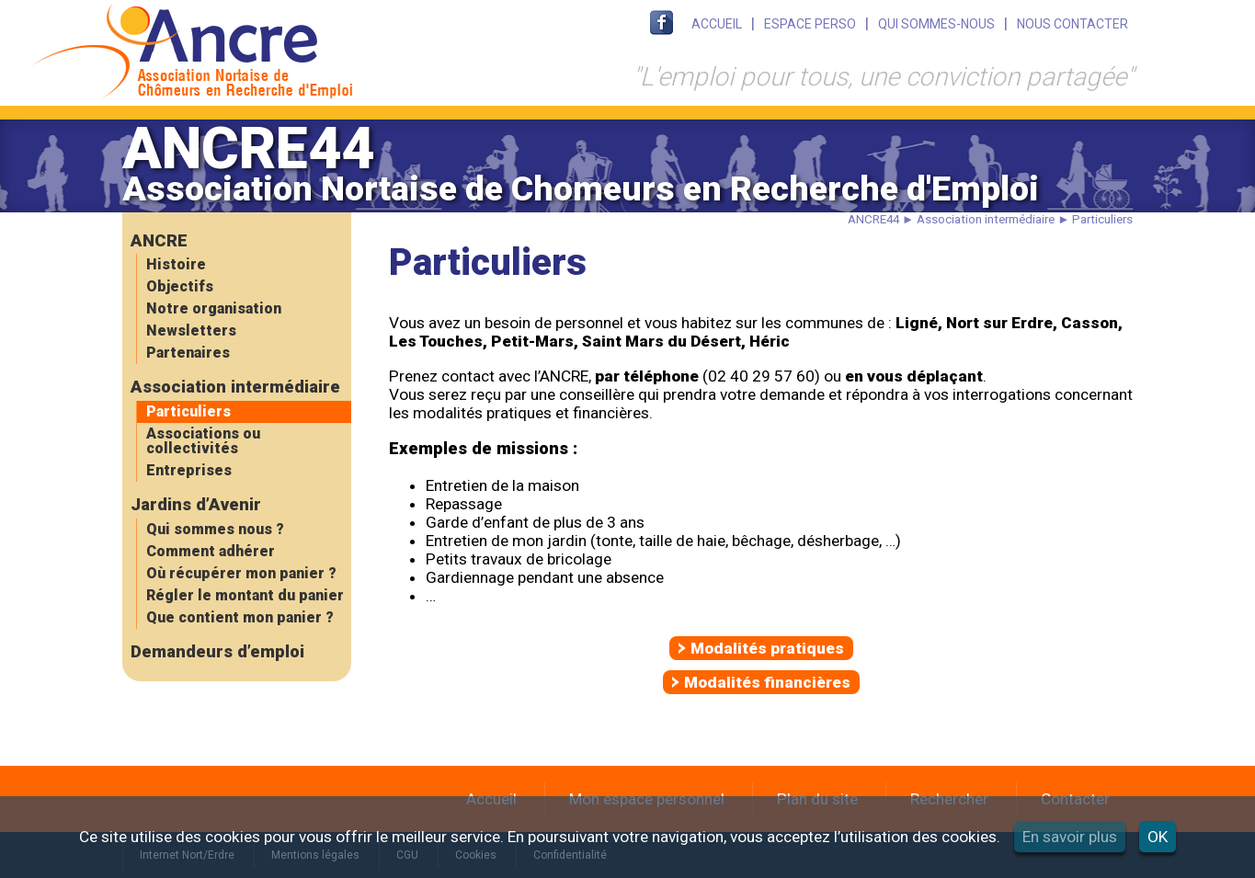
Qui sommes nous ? (215, 529)
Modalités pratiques (767, 648)
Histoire (176, 264)
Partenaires (188, 352)
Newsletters (191, 330)
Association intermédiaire (235, 387)
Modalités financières (767, 682)
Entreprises (189, 470)
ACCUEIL (716, 24)
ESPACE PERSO (810, 24)
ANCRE (159, 241)
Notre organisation (213, 308)
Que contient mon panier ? (240, 617)
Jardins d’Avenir (196, 505)
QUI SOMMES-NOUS (936, 24)
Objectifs (179, 286)
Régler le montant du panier (245, 595)
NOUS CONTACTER (1072, 24)
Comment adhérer (210, 551)
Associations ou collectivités (203, 441)
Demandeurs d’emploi (217, 652)
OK (1157, 836)
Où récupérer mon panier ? (241, 573)
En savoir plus (1069, 836)
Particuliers (188, 411)
